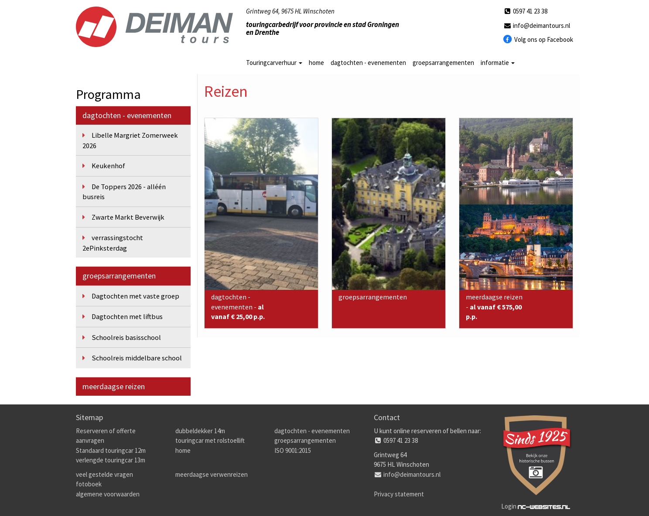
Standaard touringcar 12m (111, 450)
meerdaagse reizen (113, 386)
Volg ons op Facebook (538, 39)
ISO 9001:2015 (292, 450)
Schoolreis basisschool (126, 337)
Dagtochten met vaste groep (135, 296)
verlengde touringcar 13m (110, 460)
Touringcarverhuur (274, 62)
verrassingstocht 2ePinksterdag (112, 243)
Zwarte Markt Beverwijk (128, 217)
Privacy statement (399, 494)
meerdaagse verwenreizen (211, 474)
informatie (498, 62)
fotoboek (89, 484)
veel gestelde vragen (104, 474)
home (316, 62)
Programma (108, 94)
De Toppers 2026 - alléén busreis (124, 192)
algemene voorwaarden (108, 494)
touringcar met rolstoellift (210, 440)
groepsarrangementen (443, 62)
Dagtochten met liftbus (127, 316)
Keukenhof (108, 165)
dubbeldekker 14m (200, 431)
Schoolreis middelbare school (137, 358)
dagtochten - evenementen (368, 62)
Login (508, 506)
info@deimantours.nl (536, 25)
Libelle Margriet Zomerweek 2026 (130, 140)
